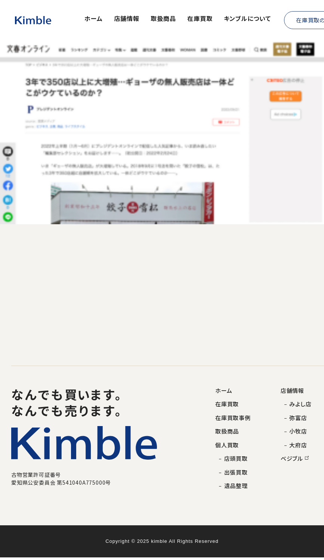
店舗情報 (126, 19)
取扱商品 (163, 19)
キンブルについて (247, 19)
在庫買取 (200, 19)
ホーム (93, 19)
